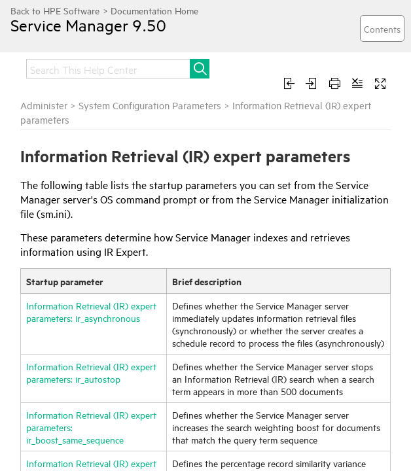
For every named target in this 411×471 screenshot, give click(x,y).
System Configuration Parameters (150, 105)
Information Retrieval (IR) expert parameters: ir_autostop (91, 372)
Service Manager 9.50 (88, 25)
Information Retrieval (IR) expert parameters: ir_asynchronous (91, 311)
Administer (43, 105)
